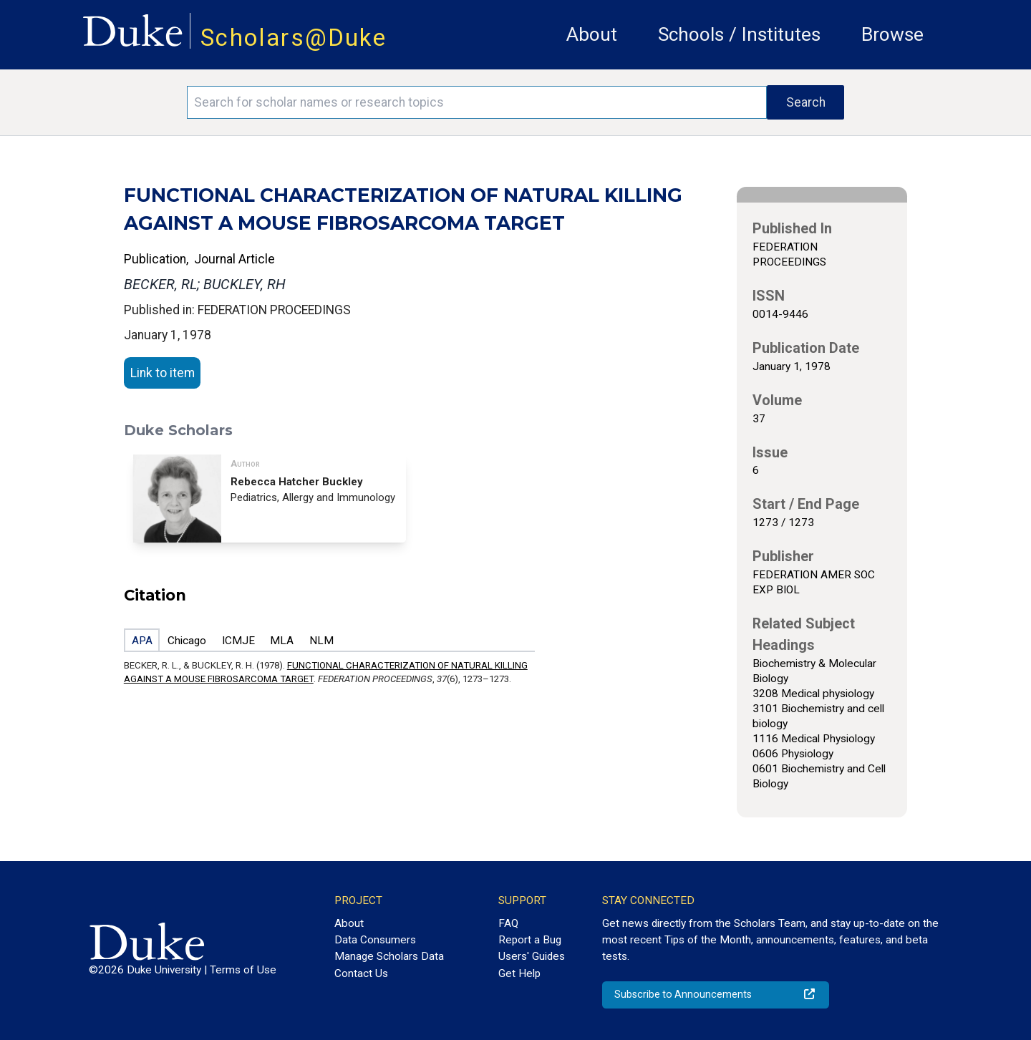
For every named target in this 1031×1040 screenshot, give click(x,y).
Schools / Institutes (739, 34)
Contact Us (361, 973)
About (591, 34)
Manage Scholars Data (389, 956)
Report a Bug (529, 939)
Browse (892, 34)
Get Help (519, 973)
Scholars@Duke (293, 38)
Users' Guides (531, 956)
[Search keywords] (477, 102)
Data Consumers (375, 939)
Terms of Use (243, 969)
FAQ (508, 923)
